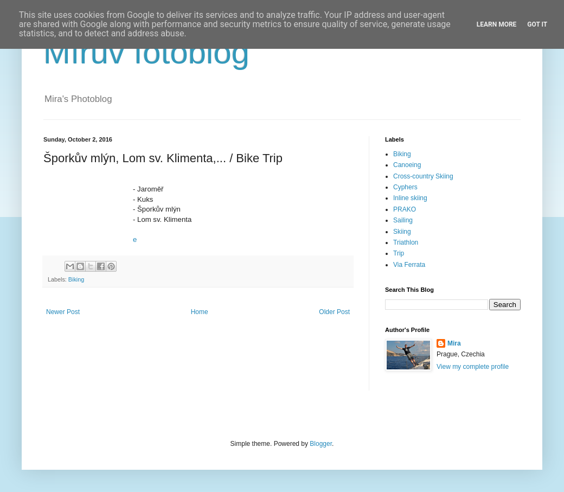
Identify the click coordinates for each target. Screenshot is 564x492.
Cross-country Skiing (423, 176)
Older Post (334, 312)
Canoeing (407, 165)
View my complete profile (473, 366)
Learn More (497, 24)
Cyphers (405, 187)
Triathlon (405, 242)
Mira (454, 343)
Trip (398, 253)
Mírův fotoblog (146, 52)
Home (199, 312)
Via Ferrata (409, 265)
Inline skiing (410, 198)
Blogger (321, 444)
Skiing (402, 231)
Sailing (403, 220)
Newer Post (63, 312)
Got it (537, 24)
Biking (76, 279)
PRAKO (404, 209)
